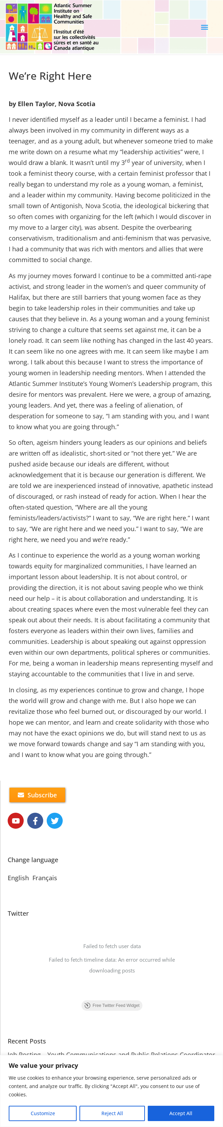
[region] (111, 1091)
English (18, 878)
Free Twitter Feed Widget (112, 1005)
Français (44, 878)
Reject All (112, 1113)
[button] (204, 27)
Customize (43, 1113)
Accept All (180, 1113)
